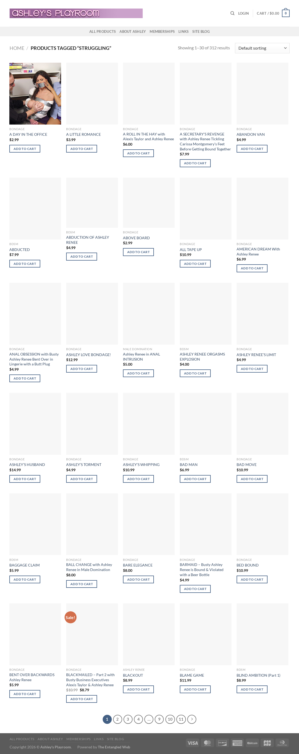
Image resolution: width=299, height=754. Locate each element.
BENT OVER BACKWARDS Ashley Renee (31, 677)
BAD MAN (189, 464)
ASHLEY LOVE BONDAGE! (88, 354)
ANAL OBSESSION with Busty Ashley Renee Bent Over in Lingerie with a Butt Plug (34, 359)
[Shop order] (262, 48)
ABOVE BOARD (136, 238)
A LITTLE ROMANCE (83, 134)
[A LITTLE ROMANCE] (92, 94)
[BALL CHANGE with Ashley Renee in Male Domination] (92, 524)
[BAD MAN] (205, 424)
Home (17, 48)
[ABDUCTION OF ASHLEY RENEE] (92, 203)
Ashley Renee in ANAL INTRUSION (141, 356)
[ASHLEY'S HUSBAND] (35, 424)
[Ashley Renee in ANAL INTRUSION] (148, 314)
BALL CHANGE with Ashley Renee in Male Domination (89, 567)
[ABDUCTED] (35, 209)
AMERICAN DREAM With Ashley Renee (258, 251)
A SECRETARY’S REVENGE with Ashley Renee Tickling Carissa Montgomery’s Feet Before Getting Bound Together (205, 141)
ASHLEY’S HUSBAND (27, 464)
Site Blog (200, 31)
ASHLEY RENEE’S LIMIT (256, 354)
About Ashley (132, 31)
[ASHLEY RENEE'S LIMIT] (262, 314)
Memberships (162, 31)
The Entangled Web (114, 747)
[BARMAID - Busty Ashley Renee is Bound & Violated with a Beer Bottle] (205, 524)
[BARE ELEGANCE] (148, 524)
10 (170, 719)
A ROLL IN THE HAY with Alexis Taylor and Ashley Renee (148, 136)
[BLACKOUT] (148, 634)
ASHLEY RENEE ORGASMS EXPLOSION (202, 356)
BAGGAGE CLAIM (24, 565)
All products (102, 31)
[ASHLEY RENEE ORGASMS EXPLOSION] (205, 314)
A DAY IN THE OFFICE (28, 134)
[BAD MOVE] (262, 424)
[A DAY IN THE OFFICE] (35, 94)
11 (181, 719)
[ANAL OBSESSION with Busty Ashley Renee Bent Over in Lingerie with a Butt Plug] (35, 314)
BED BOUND (248, 565)
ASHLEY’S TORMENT (83, 464)
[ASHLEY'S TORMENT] (92, 424)
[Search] (232, 13)
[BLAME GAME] (205, 634)
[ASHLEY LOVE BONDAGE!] (92, 314)
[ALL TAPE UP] (205, 209)
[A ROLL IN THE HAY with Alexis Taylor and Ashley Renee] (148, 94)
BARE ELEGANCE (138, 565)
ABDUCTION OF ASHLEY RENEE (87, 240)
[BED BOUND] (262, 524)
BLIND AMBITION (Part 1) (258, 675)
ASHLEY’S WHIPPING (141, 464)
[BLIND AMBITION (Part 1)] (262, 634)
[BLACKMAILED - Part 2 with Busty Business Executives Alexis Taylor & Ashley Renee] (92, 634)
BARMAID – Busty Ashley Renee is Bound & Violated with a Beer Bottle (202, 569)
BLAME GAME (192, 675)
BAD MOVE (247, 464)
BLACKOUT (133, 675)
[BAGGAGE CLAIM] (35, 524)
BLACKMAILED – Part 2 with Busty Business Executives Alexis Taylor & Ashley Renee (90, 679)
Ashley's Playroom (55, 747)
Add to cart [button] (25, 148)
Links (183, 31)
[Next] (191, 719)
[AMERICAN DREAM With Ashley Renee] (262, 209)
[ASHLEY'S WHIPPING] (148, 424)
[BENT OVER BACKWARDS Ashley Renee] (35, 634)
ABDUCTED (19, 249)
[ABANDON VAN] (262, 94)
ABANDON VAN (251, 134)
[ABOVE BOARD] (148, 203)
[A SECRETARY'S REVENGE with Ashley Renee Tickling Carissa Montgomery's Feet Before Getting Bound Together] (205, 94)
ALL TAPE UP (191, 249)
